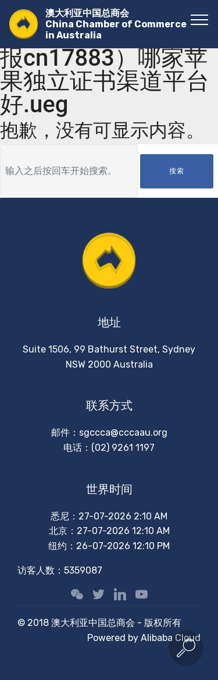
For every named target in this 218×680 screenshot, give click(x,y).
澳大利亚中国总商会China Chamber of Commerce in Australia (116, 24)
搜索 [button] (176, 171)
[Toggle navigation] (200, 19)
